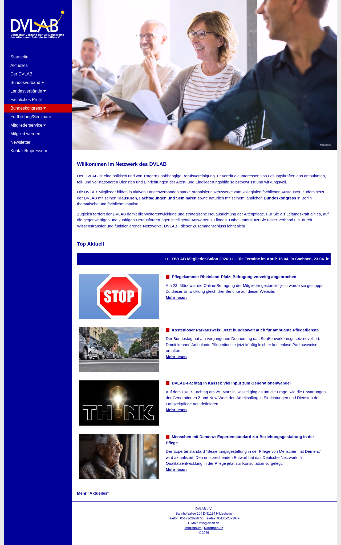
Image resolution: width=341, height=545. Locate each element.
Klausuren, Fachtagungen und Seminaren (157, 198)
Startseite (19, 57)
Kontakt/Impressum (28, 151)
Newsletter (20, 142)
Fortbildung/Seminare (30, 116)
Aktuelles (19, 65)
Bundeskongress (28, 108)
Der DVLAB (21, 74)
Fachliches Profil (26, 99)
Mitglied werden (25, 133)
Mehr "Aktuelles (92, 493)
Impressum (192, 528)
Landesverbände (28, 91)
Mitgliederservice (28, 125)
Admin (204, 537)
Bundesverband (27, 82)
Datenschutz (213, 528)
